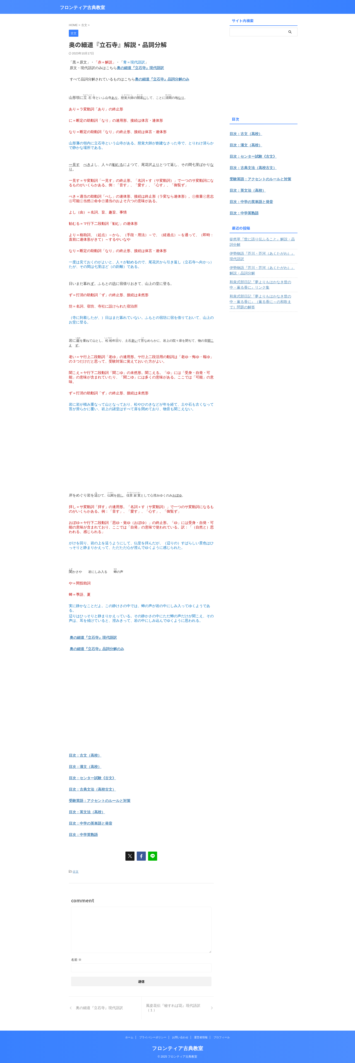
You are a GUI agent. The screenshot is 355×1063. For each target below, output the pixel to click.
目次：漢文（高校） (85, 767)
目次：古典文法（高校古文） (92, 789)
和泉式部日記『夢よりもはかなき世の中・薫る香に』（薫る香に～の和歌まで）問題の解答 (263, 293)
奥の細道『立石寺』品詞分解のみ (162, 79)
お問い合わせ (180, 1037)
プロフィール (221, 1037)
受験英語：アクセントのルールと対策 (99, 801)
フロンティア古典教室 (82, 7)
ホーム (129, 1037)
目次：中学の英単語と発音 (90, 823)
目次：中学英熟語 (83, 835)
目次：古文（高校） (85, 755)
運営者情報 (201, 1037)
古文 (76, 871)
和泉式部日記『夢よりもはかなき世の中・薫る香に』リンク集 (263, 279)
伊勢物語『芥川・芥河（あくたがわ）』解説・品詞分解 (263, 265)
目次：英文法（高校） (87, 812)
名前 (76, 959)
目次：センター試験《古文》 (92, 778)
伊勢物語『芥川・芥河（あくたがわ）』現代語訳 (263, 250)
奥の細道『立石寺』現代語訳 (140, 68)
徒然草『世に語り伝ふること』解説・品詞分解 (263, 239)
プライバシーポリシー (152, 1037)
